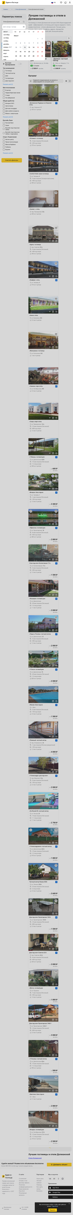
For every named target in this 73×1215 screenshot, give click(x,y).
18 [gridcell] (20, 52)
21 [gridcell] (33, 52)
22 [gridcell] (38, 52)
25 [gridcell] (20, 56)
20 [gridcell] (29, 52)
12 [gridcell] (25, 47)
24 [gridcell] (16, 56)
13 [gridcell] (29, 47)
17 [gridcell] (16, 52)
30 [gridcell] (42, 56)
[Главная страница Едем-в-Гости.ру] (10, 2)
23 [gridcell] (42, 52)
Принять (52, 1210)
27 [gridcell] (29, 56)
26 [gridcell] (25, 56)
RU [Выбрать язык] (53, 3)
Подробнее (54, 1206)
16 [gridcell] (42, 47)
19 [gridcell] (25, 52)
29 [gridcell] (38, 56)
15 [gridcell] (38, 47)
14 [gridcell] (33, 47)
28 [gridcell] (33, 56)
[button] (61, 2)
